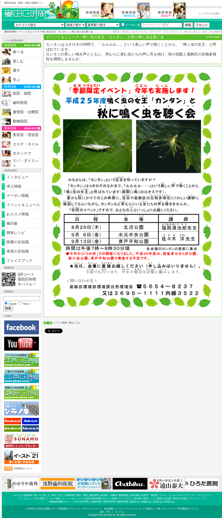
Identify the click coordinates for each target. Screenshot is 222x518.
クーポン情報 (17, 196)
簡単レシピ (15, 233)
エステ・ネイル (26, 144)
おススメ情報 (17, 214)
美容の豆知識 (17, 251)
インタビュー (17, 177)
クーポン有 (130, 25)
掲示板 (12, 223)
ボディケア (22, 153)
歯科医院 (20, 103)
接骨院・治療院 (26, 112)
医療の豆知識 (17, 242)
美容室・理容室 (26, 135)
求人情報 (13, 186)
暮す (16, 70)
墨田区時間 (10, 31)
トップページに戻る (209, 13)
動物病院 (20, 121)
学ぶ (16, 80)
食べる (18, 52)
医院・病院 (22, 93)
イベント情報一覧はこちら (67, 322)
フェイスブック (19, 260)
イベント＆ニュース (28, 31)
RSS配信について (23, 468)
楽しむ (18, 61)
